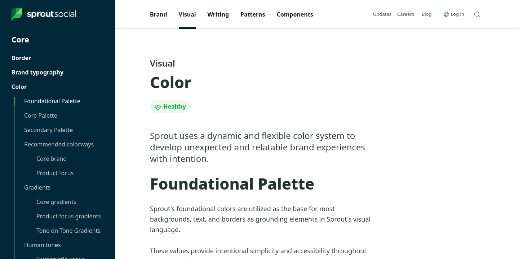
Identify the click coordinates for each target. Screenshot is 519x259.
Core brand (51, 159)
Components (295, 14)
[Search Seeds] (477, 14)
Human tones (42, 245)
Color (19, 87)
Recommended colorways (59, 144)
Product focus (55, 173)
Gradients (37, 187)
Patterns (252, 14)
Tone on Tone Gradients (68, 231)
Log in (454, 14)
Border (21, 58)
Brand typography (37, 72)
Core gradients (56, 202)
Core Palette (40, 115)
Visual (187, 14)
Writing (218, 14)
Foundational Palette (52, 101)
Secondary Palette (48, 130)
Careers (405, 14)
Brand (158, 14)
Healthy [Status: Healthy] (170, 106)
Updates (382, 14)
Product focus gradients (68, 216)
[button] (426, 14)
